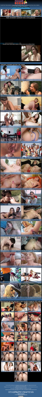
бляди (33, 44)
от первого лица (21, 44)
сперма (16, 44)
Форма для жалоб (21, 393)
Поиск (22, 7)
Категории (14, 7)
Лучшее (19, 7)
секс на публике (28, 44)
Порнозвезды (27, 7)
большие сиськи (6, 44)
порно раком (12, 44)
